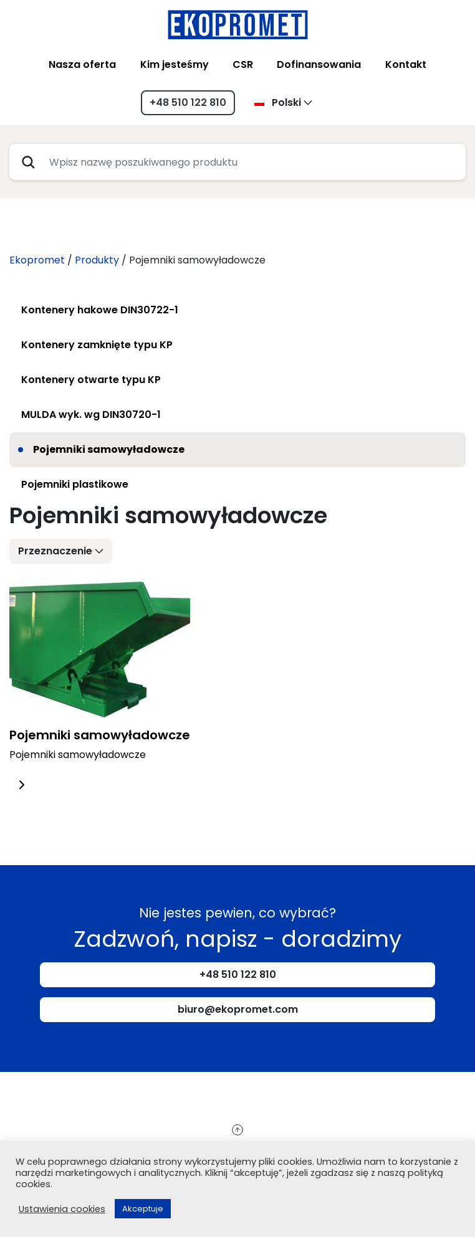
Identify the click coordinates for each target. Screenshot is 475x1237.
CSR (243, 64)
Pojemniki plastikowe (74, 484)
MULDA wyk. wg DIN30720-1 (91, 414)
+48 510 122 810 (188, 102)
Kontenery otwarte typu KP (91, 379)
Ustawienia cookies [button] (62, 1209)
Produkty (97, 260)
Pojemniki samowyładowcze (109, 449)
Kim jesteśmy (174, 64)
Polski (277, 102)
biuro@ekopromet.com (238, 1009)
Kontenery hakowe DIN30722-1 (99, 310)
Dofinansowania (319, 64)
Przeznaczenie (55, 551)
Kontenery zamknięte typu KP (97, 345)
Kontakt (405, 64)
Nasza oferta (82, 64)
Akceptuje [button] (142, 1209)
